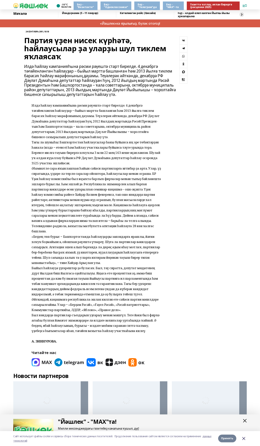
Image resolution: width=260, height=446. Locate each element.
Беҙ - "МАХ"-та (172, 6)
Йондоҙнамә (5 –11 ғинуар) (80, 13)
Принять (227, 438)
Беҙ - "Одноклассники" (116, 6)
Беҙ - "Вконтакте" (85, 6)
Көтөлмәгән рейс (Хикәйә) (138, 13)
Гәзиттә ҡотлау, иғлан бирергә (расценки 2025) (211, 6)
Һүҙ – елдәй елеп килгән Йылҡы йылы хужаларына (204, 15)
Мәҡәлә (20, 14)
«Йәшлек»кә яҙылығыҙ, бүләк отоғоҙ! (130, 23)
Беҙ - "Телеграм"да (147, 6)
